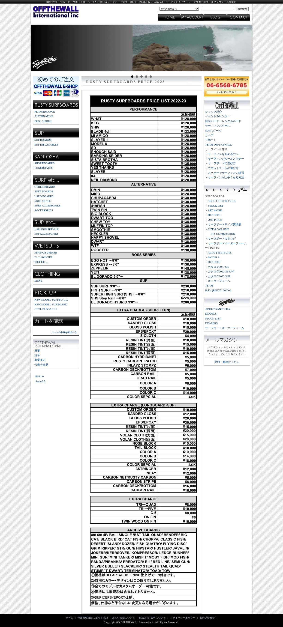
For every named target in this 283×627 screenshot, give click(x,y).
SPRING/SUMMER (45, 252)
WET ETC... (41, 262)
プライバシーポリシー (183, 617)
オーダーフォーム (219, 281)
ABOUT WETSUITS (220, 252)
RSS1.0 (39, 376)
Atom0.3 (40, 381)
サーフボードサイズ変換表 (224, 224)
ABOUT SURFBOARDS (222, 201)
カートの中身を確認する (64, 332)
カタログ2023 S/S (218, 267)
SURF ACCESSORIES (47, 205)
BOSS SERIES (42, 121)
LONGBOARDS (43, 168)
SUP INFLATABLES (46, 144)
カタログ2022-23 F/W (221, 271)
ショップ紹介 (213, 111)
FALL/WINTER (43, 257)
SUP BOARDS (42, 139)
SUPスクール (213, 130)
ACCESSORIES (43, 210)
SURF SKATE (42, 201)
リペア (209, 135)
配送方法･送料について (152, 617)
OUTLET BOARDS (45, 309)
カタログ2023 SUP (219, 276)
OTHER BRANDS (45, 186)
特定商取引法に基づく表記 (93, 617)
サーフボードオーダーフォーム (227, 243)
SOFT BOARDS (43, 191)
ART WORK (215, 210)
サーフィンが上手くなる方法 (226, 177)
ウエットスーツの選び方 (223, 168)
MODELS (213, 257)
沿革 (37, 355)
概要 (37, 350)
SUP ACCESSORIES (46, 233)
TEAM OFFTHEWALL (218, 144)
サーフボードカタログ (222, 238)
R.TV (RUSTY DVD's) (218, 290)
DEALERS (214, 215)
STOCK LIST (215, 205)
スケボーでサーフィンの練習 (226, 172)
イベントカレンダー (217, 116)
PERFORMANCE (44, 111)
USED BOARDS (44, 196)
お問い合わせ (207, 617)
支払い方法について (123, 617)
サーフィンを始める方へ (223, 154)
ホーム (69, 617)
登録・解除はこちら (226, 362)
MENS (38, 280)
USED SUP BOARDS (46, 229)
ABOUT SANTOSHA (217, 309)
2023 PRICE (215, 219)
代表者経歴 (41, 364)
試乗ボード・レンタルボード (223, 121)
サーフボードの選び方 (222, 163)
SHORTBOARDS (44, 163)
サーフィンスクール (217, 125)
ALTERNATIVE (43, 116)
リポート (210, 139)
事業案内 (39, 359)
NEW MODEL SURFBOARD (51, 299)
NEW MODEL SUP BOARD (50, 304)
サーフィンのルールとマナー (226, 158)
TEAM (209, 285)
